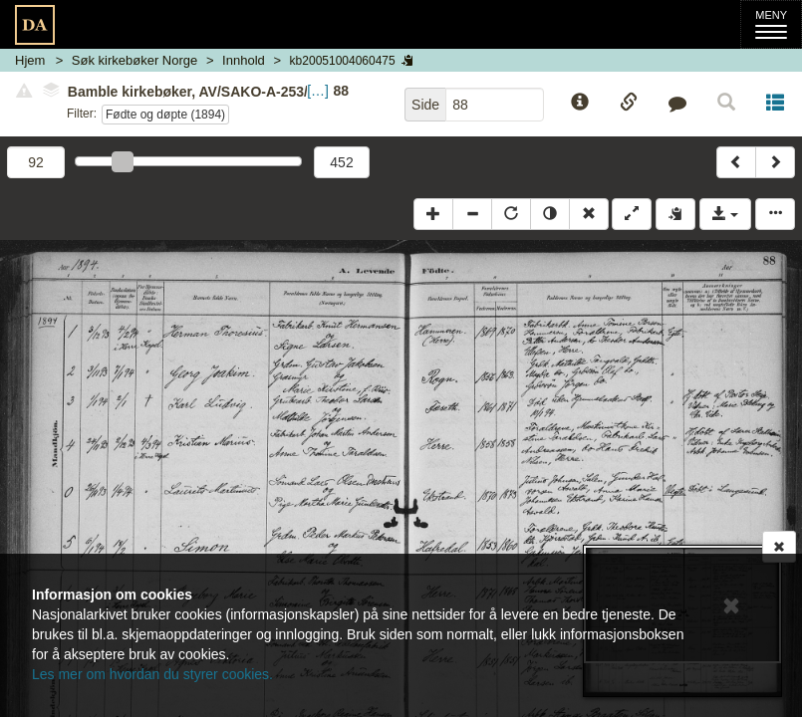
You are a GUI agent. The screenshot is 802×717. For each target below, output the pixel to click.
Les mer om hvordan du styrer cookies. (152, 674)
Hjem (30, 60)
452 (341, 162)
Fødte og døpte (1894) (165, 114)
